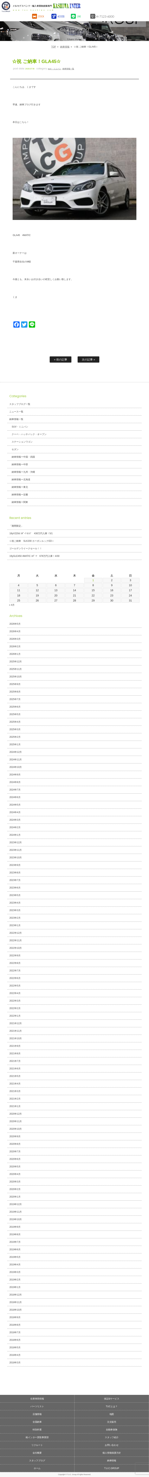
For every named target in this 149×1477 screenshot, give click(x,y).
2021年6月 (14, 1068)
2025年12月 (15, 661)
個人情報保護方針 (111, 1452)
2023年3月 (14, 910)
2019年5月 (14, 1257)
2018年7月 (14, 1332)
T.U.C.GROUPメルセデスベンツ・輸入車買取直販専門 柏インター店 (57, 7)
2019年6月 (14, 1249)
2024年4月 (14, 812)
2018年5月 (14, 1347)
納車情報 (64, 46)
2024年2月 (14, 827)
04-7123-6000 (106, 16)
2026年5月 (14, 624)
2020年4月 (14, 1174)
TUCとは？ (112, 1406)
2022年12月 (15, 933)
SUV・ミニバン (54, 68)
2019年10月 (15, 1219)
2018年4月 (14, 1355)
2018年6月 (14, 1340)
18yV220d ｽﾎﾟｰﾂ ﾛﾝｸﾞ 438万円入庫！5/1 (31, 533)
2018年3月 (14, 1362)
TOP (53, 46)
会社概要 (37, 1452)
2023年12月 (15, 842)
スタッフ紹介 (112, 1437)
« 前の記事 (60, 359)
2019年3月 (14, 1272)
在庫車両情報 (37, 1398)
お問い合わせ (112, 1445)
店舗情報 (37, 1414)
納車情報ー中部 (20, 464)
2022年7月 (14, 970)
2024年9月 (14, 774)
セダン (15, 449)
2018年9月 (14, 1317)
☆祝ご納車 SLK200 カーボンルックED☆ (31, 541)
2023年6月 (14, 887)
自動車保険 (112, 1429)
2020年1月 (14, 1196)
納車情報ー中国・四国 (23, 457)
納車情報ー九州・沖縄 (23, 472)
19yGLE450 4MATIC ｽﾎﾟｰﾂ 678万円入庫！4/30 (34, 556)
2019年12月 (15, 1204)
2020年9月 (14, 1136)
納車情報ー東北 (20, 487)
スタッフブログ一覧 (19, 404)
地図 (111, 1414)
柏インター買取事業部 (37, 1437)
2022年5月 (14, 985)
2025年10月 (15, 676)
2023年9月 (14, 865)
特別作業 (37, 1429)
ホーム (37, 1468)
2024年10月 (15, 767)
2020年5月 (14, 1166)
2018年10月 (15, 1309)
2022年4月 (14, 993)
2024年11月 (15, 759)
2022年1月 (14, 1015)
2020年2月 (14, 1189)
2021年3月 (14, 1091)
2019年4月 (14, 1264)
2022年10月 (15, 948)
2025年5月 (14, 714)
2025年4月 (14, 722)
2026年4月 (14, 631)
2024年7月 (14, 789)
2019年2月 (14, 1279)
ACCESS (61, 16)
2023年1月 (14, 925)
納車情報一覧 (68, 68)
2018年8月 (14, 1325)
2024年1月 (14, 835)
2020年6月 (14, 1159)
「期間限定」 (16, 526)
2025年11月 (15, 669)
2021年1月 (14, 1106)
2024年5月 (14, 804)
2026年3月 (14, 639)
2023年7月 (14, 880)
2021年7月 (14, 1061)
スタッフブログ (37, 1460)
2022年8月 (14, 963)
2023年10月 (15, 857)
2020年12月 (15, 1113)
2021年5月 (14, 1076)
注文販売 (111, 1422)
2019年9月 (14, 1227)
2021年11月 (15, 1031)
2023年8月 (14, 872)
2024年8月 (14, 782)
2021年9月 (14, 1046)
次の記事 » (88, 359)
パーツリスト (37, 1406)
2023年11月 (15, 850)
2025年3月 (14, 729)
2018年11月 (15, 1302)
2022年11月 (15, 940)
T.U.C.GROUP (111, 1468)
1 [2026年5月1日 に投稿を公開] (93, 580)
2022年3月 (14, 1000)
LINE (79, 16)
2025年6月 (14, 706)
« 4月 (12, 605)
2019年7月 (14, 1242)
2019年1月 (14, 1287)
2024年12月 (15, 752)
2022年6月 (14, 978)
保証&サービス (112, 1398)
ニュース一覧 (16, 411)
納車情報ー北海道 (21, 479)
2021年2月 (14, 1098)
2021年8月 (14, 1053)
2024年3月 (14, 820)
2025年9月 (14, 684)
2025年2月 (14, 737)
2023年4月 (14, 902)
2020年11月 (15, 1121)
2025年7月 (14, 699)
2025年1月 (14, 744)
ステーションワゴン (22, 441)
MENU (142, 7)
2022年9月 (14, 955)
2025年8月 (14, 691)
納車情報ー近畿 (20, 494)
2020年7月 (14, 1151)
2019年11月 (15, 1211)
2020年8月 (14, 1144)
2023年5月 (14, 895)
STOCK (41, 16)
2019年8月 (14, 1234)
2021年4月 (14, 1083)
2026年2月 (14, 646)
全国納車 (37, 1422)
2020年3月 (14, 1181)
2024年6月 (14, 797)
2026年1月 (14, 654)
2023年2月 (14, 918)
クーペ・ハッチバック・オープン (29, 434)
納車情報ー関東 (20, 502)
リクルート (37, 1445)
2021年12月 (15, 1023)
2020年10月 (15, 1129)
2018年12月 (15, 1294)
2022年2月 (14, 1008)
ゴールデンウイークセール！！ (25, 548)
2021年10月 (15, 1038)
